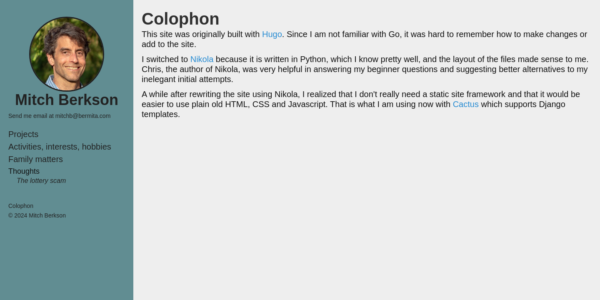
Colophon (20, 205)
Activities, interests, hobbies (59, 146)
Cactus (466, 104)
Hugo (272, 34)
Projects (23, 134)
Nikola (202, 59)
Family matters (35, 159)
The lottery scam (41, 180)
